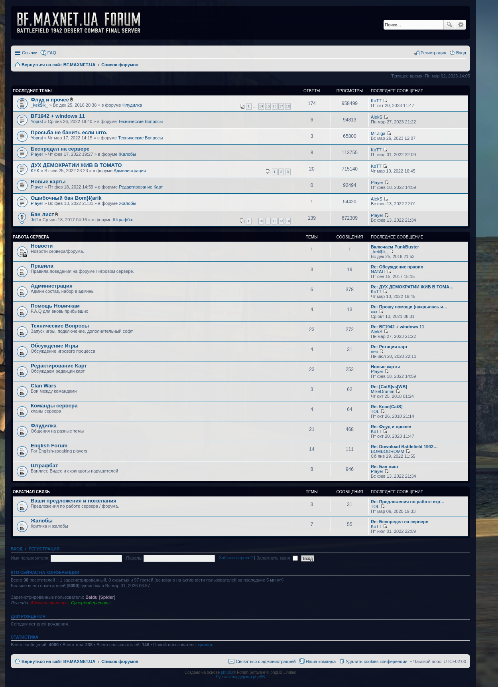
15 (268, 106)
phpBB (227, 672)
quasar (205, 644)
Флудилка (132, 105)
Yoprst (37, 121)
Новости (42, 246)
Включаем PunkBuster (395, 246)
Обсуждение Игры (54, 346)
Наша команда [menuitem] (321, 661)
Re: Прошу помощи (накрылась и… (409, 306)
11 (268, 221)
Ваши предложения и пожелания (73, 501)
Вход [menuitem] (461, 52)
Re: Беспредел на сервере (399, 521)
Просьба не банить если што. (69, 132)
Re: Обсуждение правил (397, 266)
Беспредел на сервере (60, 149)
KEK (35, 170)
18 (288, 106)
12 (275, 221)
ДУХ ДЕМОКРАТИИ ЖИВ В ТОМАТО (76, 165)
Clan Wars (43, 386)
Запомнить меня (277, 558)
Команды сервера (54, 406)
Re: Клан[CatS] (387, 406)
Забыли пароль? (236, 558)
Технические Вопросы (140, 121)
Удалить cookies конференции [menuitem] (376, 661)
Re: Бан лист (385, 466)
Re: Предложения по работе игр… (408, 501)
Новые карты (48, 182)
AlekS (376, 117)
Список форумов (119, 661)
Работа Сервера (31, 237)
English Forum (49, 446)
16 (275, 106)
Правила (42, 266)
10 (261, 221)
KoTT (376, 100)
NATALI (378, 271)
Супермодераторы (90, 602)
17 (281, 106)
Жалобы (127, 154)
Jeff (34, 219)
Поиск (449, 25)
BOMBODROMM (387, 451)
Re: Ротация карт (389, 346)
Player (37, 154)
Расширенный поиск (460, 25)
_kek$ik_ (39, 105)
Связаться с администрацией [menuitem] (265, 661)
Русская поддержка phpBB (240, 677)
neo (374, 351)
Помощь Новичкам (55, 306)
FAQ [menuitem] (51, 52)
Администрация (130, 170)
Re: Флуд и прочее (391, 426)
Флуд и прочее (50, 100)
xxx (374, 311)
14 (261, 106)
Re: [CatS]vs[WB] (389, 386)
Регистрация (44, 548)
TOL (375, 411)
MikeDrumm (382, 391)
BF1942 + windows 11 (58, 116)
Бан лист (42, 214)
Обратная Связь (31, 492)
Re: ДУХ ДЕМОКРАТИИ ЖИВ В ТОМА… (412, 286)
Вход (16, 548)
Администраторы (49, 602)
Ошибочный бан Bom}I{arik (66, 198)
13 (281, 221)
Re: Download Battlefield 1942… (404, 446)
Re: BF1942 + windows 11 (397, 326)
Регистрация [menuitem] (433, 52)
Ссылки (29, 52)
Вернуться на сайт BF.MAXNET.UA (58, 661)
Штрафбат (123, 219)
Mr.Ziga (378, 133)
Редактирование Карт (141, 187)
